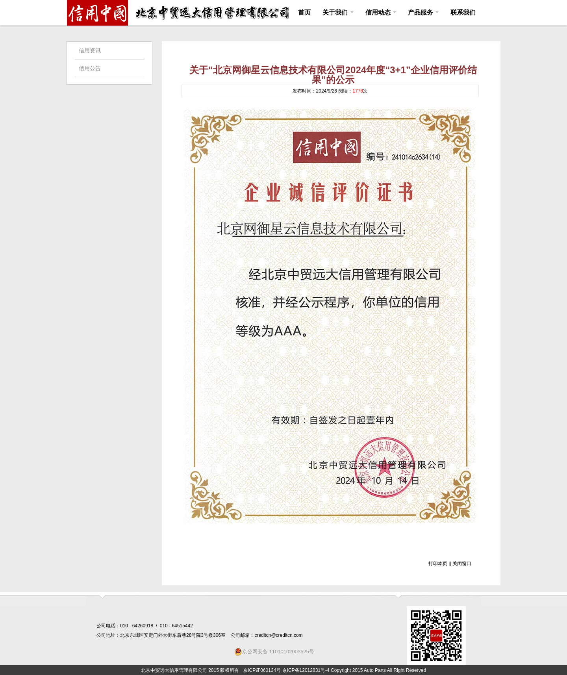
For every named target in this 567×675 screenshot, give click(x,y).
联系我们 (463, 12)
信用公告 (90, 68)
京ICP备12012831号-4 (306, 670)
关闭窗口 (461, 563)
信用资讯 (90, 50)
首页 (304, 12)
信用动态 (380, 12)
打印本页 (437, 563)
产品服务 (423, 12)
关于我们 (337, 12)
